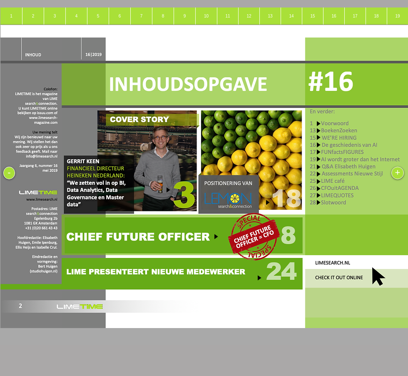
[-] (9, 173)
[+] (397, 173)
